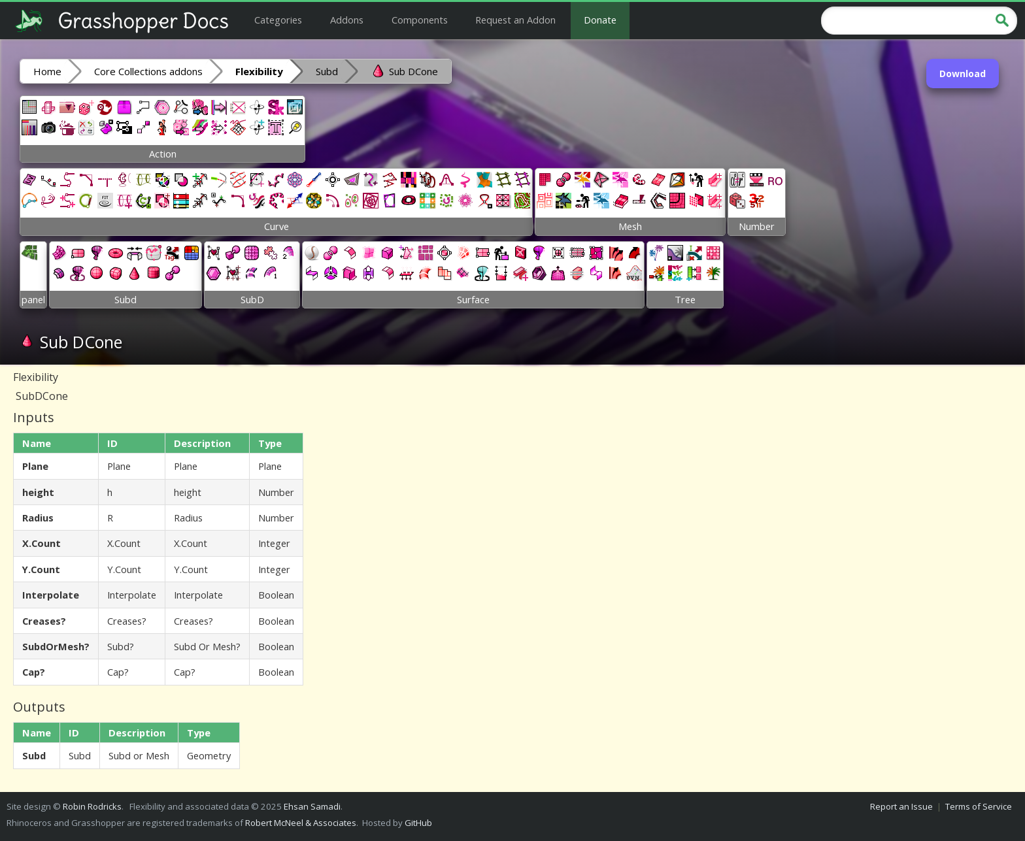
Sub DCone (404, 70)
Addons (346, 19)
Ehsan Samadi (312, 806)
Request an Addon (515, 19)
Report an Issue (901, 806)
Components (420, 19)
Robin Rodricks (92, 806)
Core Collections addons (148, 71)
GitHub (418, 823)
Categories (278, 19)
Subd (327, 71)
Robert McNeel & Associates (300, 823)
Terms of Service (978, 806)
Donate (600, 19)
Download (962, 73)
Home (47, 71)
